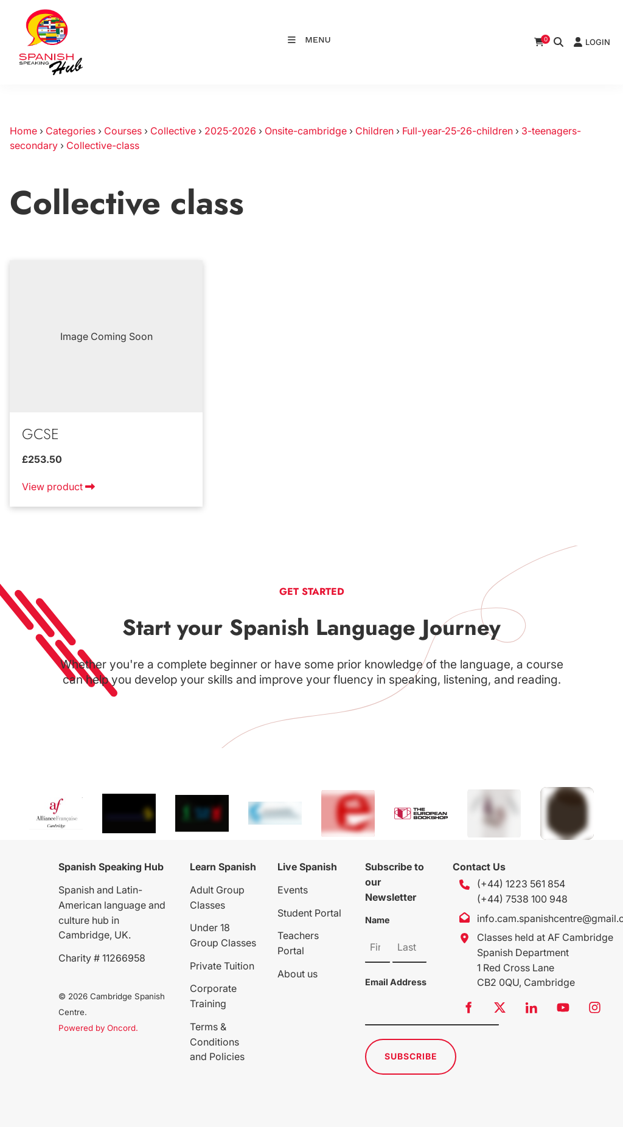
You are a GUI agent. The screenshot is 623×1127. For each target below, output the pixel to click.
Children (374, 131)
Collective (173, 131)
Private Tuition (222, 966)
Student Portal (309, 913)
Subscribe (411, 1056)
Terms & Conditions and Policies (217, 1042)
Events (292, 890)
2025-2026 (230, 131)
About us (297, 974)
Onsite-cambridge (306, 131)
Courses (123, 131)
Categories (71, 131)
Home (23, 131)
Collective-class (102, 145)
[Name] (377, 947)
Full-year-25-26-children (457, 131)
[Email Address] (432, 1010)
